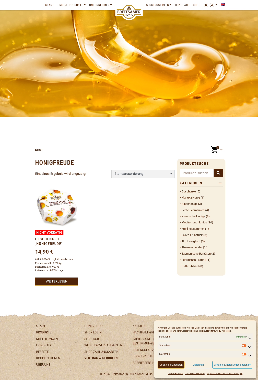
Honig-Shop (93, 326)
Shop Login (93, 332)
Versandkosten (65, 259)
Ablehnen (198, 364)
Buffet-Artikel (190, 266)
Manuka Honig (191, 198)
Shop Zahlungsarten (101, 352)
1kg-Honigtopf (191, 241)
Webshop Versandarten (103, 345)
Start (49, 5)
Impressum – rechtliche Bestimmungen (224, 373)
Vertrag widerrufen (101, 358)
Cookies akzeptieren (171, 364)
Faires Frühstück (192, 235)
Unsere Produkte (70, 5)
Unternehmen (99, 5)
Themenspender (192, 247)
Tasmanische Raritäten (196, 254)
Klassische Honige (193, 216)
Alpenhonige (189, 204)
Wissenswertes (157, 5)
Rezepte (42, 352)
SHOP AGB (91, 339)
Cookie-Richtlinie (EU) (149, 356)
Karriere (139, 326)
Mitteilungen (47, 339)
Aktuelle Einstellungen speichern (232, 364)
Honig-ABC (182, 5)
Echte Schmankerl (193, 210)
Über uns (43, 364)
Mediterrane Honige (194, 222)
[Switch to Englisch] (222, 4)
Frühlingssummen (193, 229)
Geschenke (189, 191)
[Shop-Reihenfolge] (143, 174)
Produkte (43, 332)
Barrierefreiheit (146, 363)
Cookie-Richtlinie (175, 373)
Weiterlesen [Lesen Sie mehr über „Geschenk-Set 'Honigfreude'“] (56, 281)
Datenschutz (143, 350)
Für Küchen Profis (193, 260)
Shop (196, 5)
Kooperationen (48, 358)
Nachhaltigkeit (145, 332)
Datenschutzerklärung (195, 373)
